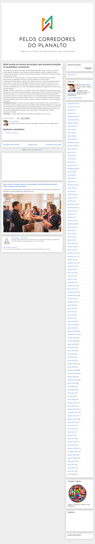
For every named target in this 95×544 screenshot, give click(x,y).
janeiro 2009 (71, 367)
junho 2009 (70, 350)
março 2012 (71, 243)
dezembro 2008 (72, 370)
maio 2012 (70, 237)
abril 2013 (70, 217)
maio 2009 (70, 354)
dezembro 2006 (72, 448)
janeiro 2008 (71, 406)
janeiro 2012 (71, 250)
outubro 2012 (71, 220)
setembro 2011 (72, 263)
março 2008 (71, 399)
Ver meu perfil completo (74, 97)
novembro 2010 (72, 295)
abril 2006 (70, 474)
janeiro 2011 (71, 289)
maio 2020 (70, 136)
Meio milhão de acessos (10, 247)
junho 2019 (70, 155)
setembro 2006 (72, 458)
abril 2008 (70, 396)
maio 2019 (70, 159)
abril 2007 (70, 435)
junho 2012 (70, 233)
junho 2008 (70, 390)
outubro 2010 (71, 298)
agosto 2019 (71, 149)
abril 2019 (70, 162)
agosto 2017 (71, 181)
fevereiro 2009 (71, 363)
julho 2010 (70, 308)
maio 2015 (70, 191)
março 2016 (71, 188)
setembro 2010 (72, 302)
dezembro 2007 (72, 409)
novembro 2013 (72, 207)
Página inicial (32, 144)
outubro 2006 (71, 455)
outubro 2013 (71, 211)
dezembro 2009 (72, 331)
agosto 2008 (71, 383)
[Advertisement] (18, 165)
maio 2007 (70, 432)
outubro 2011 (71, 259)
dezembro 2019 (72, 142)
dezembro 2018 (72, 168)
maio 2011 (70, 276)
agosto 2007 (71, 422)
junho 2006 (70, 468)
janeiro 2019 (71, 165)
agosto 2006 (71, 461)
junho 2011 (70, 272)
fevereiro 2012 (71, 246)
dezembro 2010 (72, 292)
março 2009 (71, 360)
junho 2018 (70, 172)
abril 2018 (70, 178)
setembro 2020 (72, 123)
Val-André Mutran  (84, 85)
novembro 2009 (72, 334)
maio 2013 (70, 214)
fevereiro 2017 (71, 185)
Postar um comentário (12, 133)
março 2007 (71, 438)
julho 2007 (70, 425)
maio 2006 (70, 471)
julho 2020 (70, 129)
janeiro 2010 (71, 328)
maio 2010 (70, 315)
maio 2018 (70, 175)
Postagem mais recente (11, 144)
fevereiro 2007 (71, 442)
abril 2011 (70, 279)
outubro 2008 (71, 377)
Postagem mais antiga (53, 144)
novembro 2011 (72, 256)
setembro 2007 (72, 419)
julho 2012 (70, 230)
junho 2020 (70, 133)
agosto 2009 (71, 344)
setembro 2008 (72, 380)
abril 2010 (70, 318)
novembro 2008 (72, 373)
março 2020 (71, 139)
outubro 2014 (71, 194)
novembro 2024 (72, 107)
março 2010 (71, 321)
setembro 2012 (72, 224)
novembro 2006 (72, 451)
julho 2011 (70, 269)
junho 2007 (70, 429)
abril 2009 (70, 357)
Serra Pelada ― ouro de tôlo (19, 238)
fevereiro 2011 (71, 285)
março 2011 (71, 282)
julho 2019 (70, 152)
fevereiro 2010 (71, 325)
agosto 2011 (71, 266)
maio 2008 (70, 393)
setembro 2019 (72, 146)
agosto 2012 (71, 227)
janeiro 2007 (71, 445)
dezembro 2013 (72, 204)
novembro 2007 (72, 412)
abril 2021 (70, 113)
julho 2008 (70, 386)
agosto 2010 (71, 305)
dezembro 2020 (72, 116)
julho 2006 (70, 464)
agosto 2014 (71, 198)
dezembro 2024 (72, 103)
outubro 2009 (71, 337)
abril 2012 (70, 240)
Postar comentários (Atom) (34, 149)
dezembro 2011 (72, 253)
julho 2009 (70, 347)
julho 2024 (70, 110)
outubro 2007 (71, 416)
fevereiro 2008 (71, 403)
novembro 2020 (72, 120)
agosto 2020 (71, 126)
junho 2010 (70, 312)
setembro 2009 (72, 341)
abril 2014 (70, 201)
